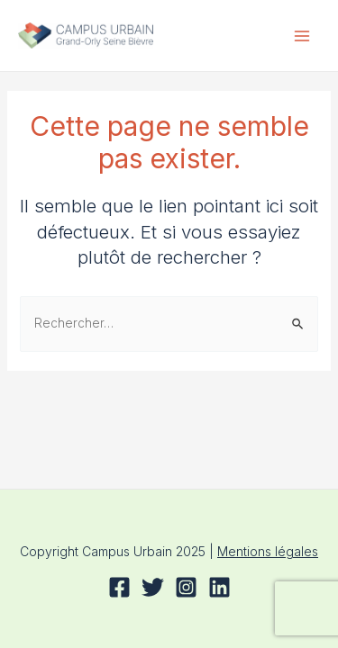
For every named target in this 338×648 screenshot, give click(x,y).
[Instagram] (186, 587)
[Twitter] (153, 587)
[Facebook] (119, 587)
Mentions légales (267, 551)
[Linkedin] (219, 587)
